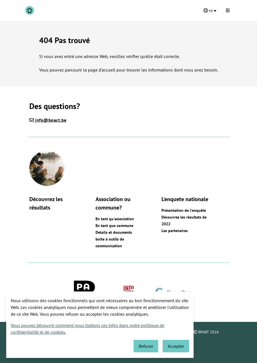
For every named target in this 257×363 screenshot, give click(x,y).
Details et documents (114, 232)
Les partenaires (174, 230)
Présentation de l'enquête (183, 210)
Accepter (176, 346)
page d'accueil (102, 70)
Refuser (146, 346)
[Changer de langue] (209, 10)
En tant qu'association (115, 218)
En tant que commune (114, 225)
